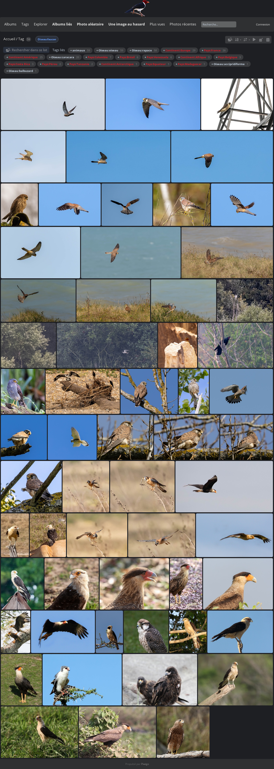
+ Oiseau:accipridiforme (229, 64)
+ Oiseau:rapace (143, 50)
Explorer (41, 24)
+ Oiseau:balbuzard (21, 71)
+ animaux (80, 50)
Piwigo (145, 764)
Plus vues (157, 24)
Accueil (9, 38)
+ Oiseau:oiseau (109, 50)
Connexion (263, 24)
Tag (21, 38)
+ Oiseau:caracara (64, 57)
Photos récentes (183, 24)
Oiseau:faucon (47, 39)
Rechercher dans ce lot (29, 50)
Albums (10, 24)
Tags (25, 24)
